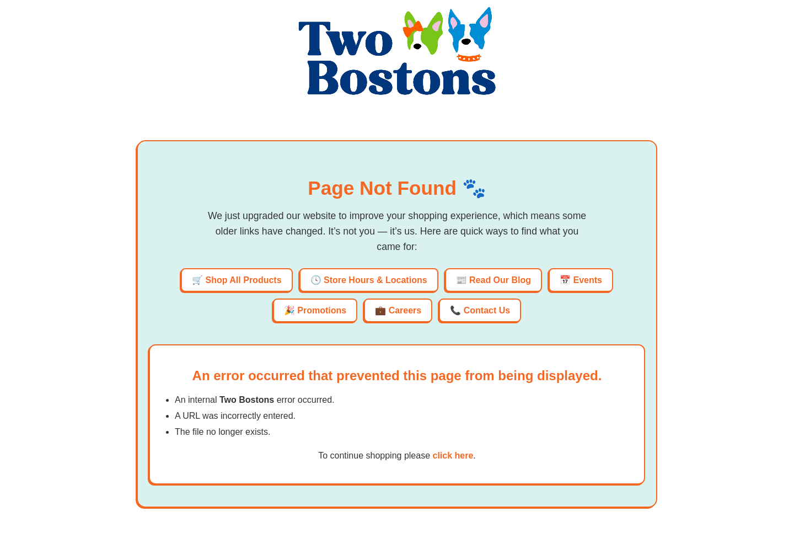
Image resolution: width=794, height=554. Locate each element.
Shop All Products (243, 280)
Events (587, 280)
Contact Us (487, 310)
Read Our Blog (500, 280)
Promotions (321, 310)
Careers (405, 310)
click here (452, 455)
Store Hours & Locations (375, 280)
